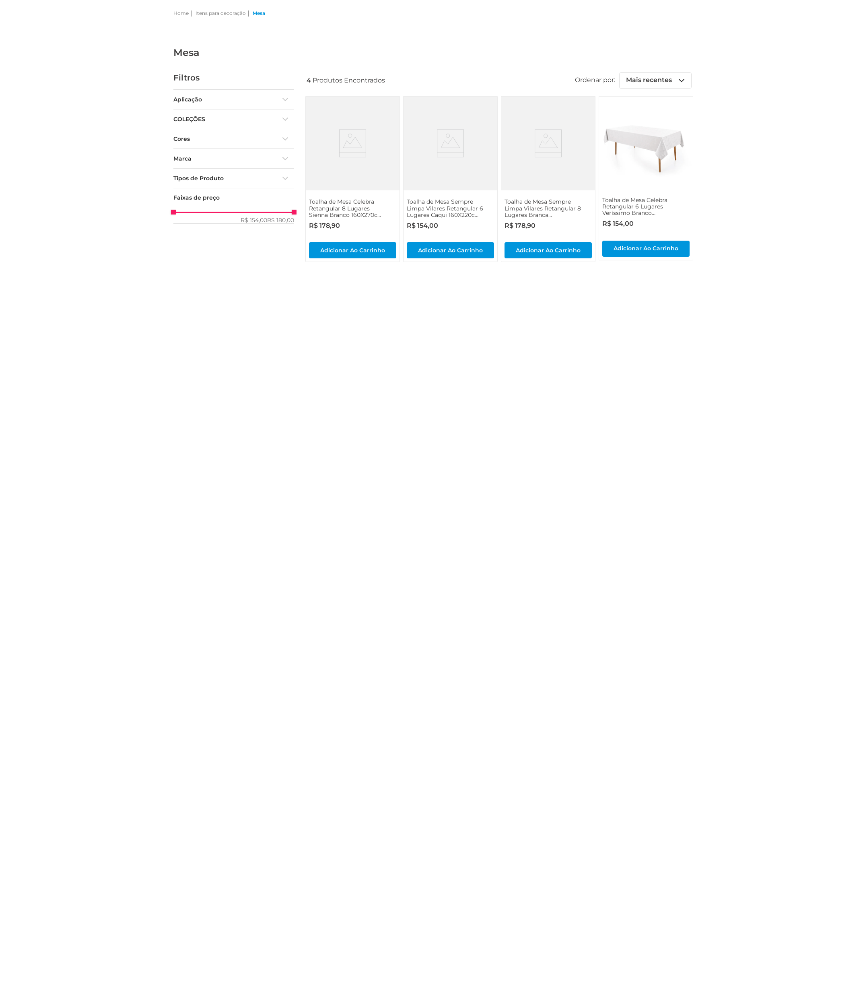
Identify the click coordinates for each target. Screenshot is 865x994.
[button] (233, 99)
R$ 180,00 (280, 220)
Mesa (259, 13)
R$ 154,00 (254, 220)
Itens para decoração (221, 13)
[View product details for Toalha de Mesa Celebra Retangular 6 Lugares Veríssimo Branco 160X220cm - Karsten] (646, 178)
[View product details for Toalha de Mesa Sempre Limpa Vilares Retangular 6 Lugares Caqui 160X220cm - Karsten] (450, 179)
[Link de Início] (181, 13)
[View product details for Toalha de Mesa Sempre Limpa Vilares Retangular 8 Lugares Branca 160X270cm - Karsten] (548, 179)
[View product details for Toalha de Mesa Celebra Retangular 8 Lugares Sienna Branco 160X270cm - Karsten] (353, 179)
